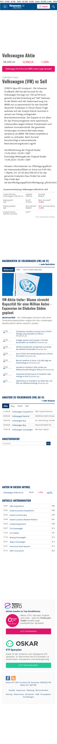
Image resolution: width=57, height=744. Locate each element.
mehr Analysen (49, 400)
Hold (19, 405)
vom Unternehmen (32, 269)
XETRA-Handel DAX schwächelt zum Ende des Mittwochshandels (33, 348)
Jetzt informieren (28, 631)
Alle (18, 269)
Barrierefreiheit (42, 690)
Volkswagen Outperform (22, 411)
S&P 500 (33, 685)
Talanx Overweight (17, 542)
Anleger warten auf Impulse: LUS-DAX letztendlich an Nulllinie (32, 341)
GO (48, 443)
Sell (27, 405)
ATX (7, 1)
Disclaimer (29, 694)
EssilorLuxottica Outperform (22, 510)
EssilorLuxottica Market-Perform (24, 519)
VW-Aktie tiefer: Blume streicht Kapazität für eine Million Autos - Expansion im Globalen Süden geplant (26, 306)
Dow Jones (35, 682)
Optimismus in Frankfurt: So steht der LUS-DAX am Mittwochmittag (34, 382)
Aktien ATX (10, 682)
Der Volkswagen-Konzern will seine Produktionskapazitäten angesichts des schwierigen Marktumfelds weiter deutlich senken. (27, 320)
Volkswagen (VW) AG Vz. (13, 492)
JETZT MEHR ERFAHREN (28, 665)
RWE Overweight (17, 551)
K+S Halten (14, 533)
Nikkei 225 (24, 685)
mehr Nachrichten (48, 264)
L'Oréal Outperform (18, 524)
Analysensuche (11, 439)
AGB (37, 694)
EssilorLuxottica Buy (18, 515)
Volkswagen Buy (19, 420)
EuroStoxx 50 (25, 682)
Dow (42, 1)
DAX (24, 1)
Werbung (30, 690)
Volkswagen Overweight (22, 429)
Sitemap (9, 694)
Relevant (8, 269)
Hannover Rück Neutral (20, 546)
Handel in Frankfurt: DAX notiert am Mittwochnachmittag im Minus (31, 368)
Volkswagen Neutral (20, 416)
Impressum (20, 690)
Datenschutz (19, 694)
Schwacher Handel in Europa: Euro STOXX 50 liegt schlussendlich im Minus (34, 332)
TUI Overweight (16, 528)
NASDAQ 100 (45, 682)
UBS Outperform (17, 506)
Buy (13, 405)
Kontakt (12, 690)
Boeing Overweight (18, 537)
